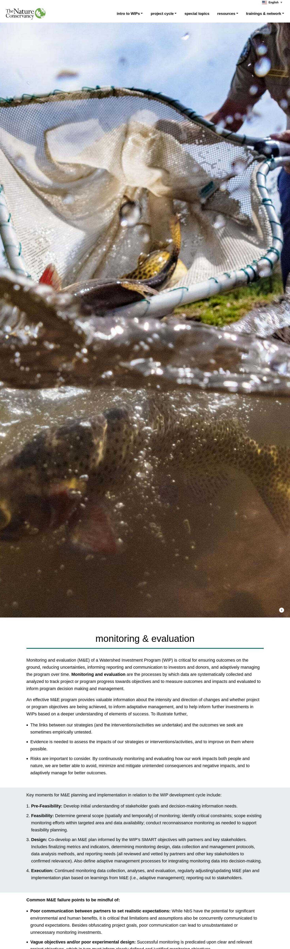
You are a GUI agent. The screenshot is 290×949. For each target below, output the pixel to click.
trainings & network (263, 13)
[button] (281, 610)
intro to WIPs (128, 13)
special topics (196, 13)
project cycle (162, 13)
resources (226, 13)
